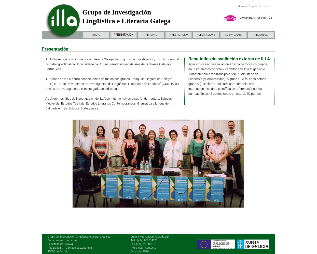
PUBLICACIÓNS (206, 34)
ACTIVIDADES (233, 34)
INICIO (96, 34)
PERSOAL (151, 34)
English (252, 6)
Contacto (150, 247)
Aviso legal (137, 247)
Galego (242, 6)
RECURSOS (261, 34)
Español (263, 6)
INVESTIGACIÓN (179, 34)
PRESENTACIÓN (123, 34)
